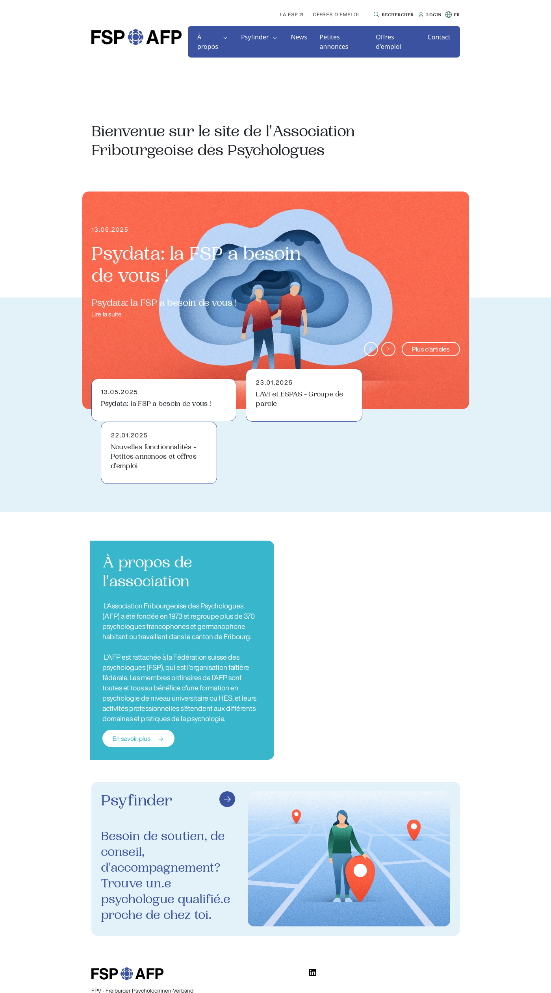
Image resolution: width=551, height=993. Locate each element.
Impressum (446, 979)
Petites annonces (334, 42)
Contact (439, 37)
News (299, 37)
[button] (392, 14)
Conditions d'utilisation (393, 979)
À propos (207, 42)
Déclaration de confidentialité (318, 979)
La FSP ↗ (291, 14)
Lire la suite (106, 314)
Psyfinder (255, 37)
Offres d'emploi (336, 14)
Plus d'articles (431, 349)
